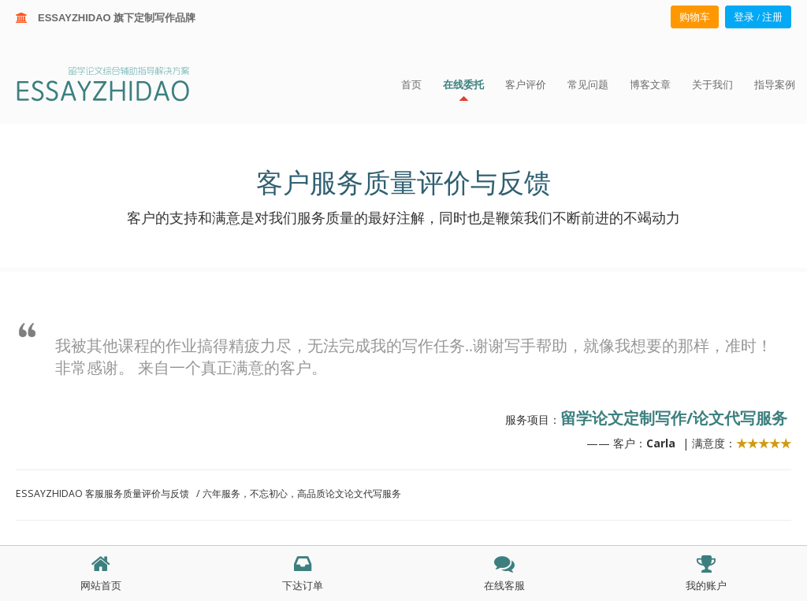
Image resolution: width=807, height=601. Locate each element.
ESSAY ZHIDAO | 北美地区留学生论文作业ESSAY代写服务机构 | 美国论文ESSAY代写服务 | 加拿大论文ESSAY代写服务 (117, 83)
